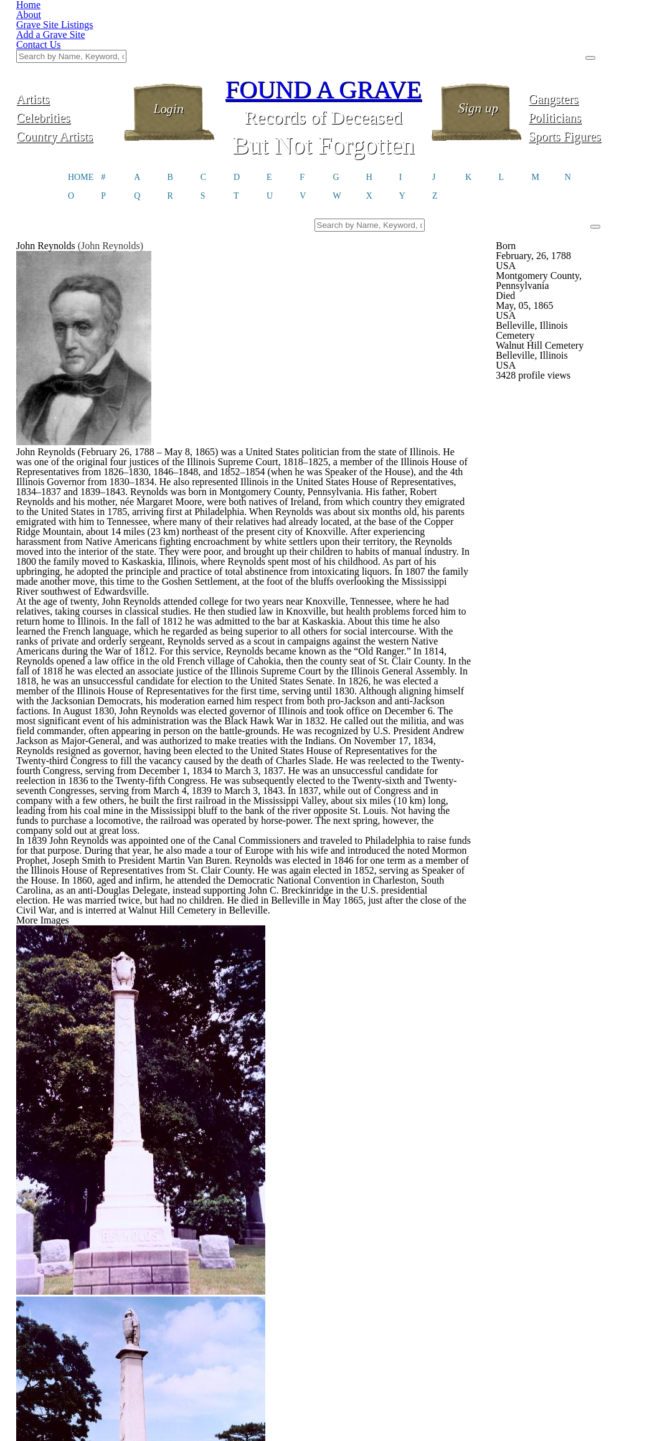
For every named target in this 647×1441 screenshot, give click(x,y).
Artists (67, 35)
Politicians (579, 54)
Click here (333, 1408)
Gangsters (579, 35)
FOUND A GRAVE (324, 26)
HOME (80, 115)
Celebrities (67, 54)
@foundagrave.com (496, 1404)
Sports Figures (579, 73)
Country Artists (67, 73)
